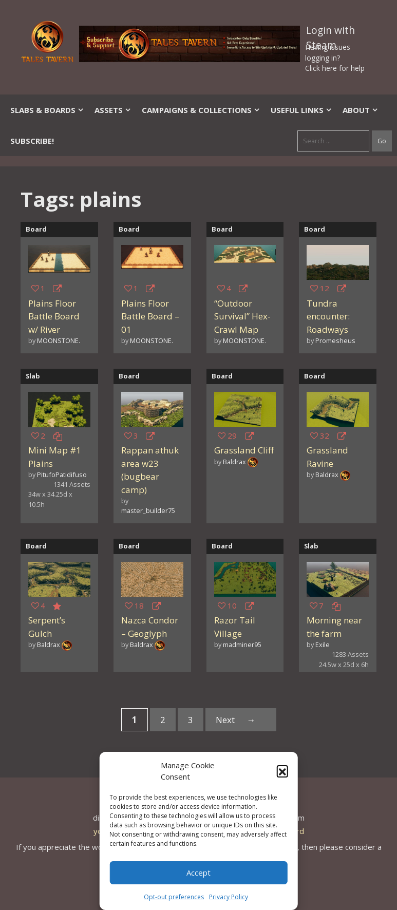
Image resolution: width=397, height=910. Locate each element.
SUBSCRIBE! (32, 141)
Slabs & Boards (47, 109)
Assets (112, 109)
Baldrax (234, 461)
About (361, 109)
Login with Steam (330, 32)
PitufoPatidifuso (62, 474)
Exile (322, 644)
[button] (282, 771)
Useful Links (301, 109)
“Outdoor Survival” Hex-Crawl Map (242, 316)
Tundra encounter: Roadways (328, 316)
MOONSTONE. (58, 340)
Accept (198, 872)
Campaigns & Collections (201, 109)
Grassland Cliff (244, 450)
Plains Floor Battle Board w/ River (54, 316)
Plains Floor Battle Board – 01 (150, 316)
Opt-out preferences (174, 897)
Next (241, 720)
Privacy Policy (228, 897)
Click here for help (335, 68)
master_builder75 (148, 510)
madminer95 (242, 644)
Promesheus (335, 340)
